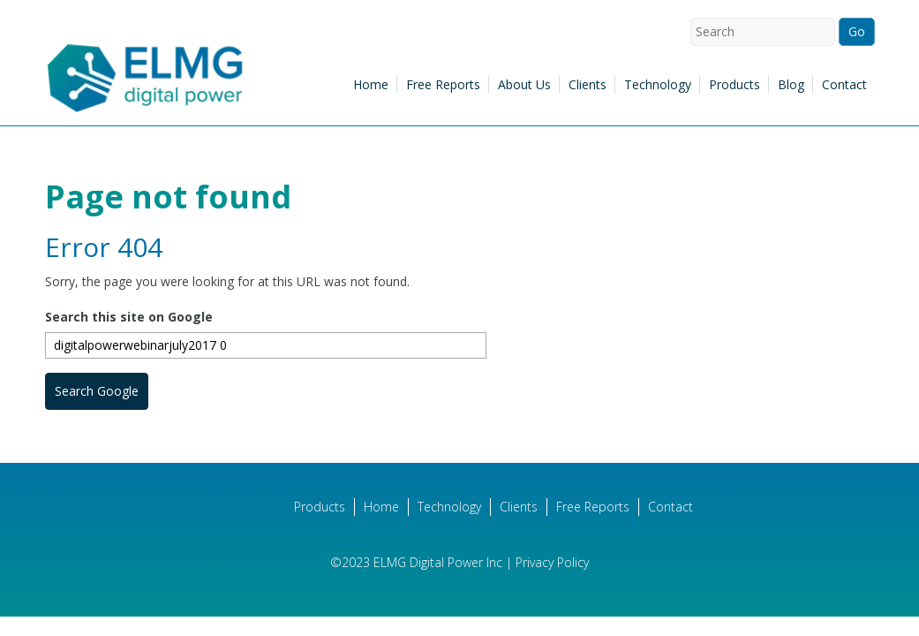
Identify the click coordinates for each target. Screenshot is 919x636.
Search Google (97, 390)
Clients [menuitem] (587, 84)
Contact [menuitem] (844, 84)
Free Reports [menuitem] (443, 84)
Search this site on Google (129, 317)
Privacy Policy (552, 562)
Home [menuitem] (370, 84)
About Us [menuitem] (524, 84)
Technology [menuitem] (657, 84)
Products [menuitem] (734, 84)
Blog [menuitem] (791, 84)
